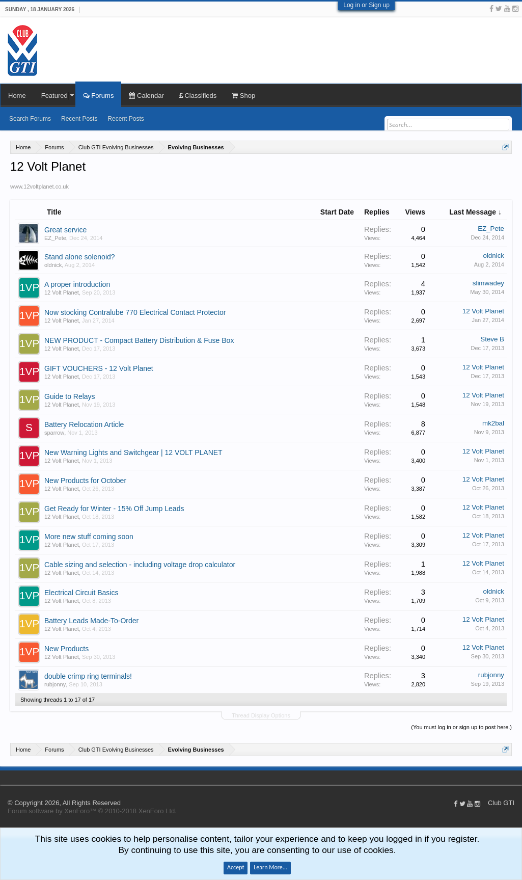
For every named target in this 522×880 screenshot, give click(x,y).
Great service (65, 230)
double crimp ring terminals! (88, 676)
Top (516, 777)
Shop (243, 95)
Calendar (146, 95)
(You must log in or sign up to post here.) (461, 727)
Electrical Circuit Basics (81, 593)
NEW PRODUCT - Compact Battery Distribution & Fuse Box (139, 340)
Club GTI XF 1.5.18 (5, 777)
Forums (98, 95)
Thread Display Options (261, 715)
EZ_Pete (55, 238)
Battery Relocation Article (84, 424)
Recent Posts (79, 118)
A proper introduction (77, 284)
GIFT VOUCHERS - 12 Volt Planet (98, 368)
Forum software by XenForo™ (92, 811)
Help (506, 777)
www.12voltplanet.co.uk (39, 186)
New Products (66, 649)
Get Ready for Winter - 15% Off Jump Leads (114, 508)
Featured (54, 95)
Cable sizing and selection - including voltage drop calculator (139, 565)
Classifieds (197, 95)
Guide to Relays (69, 396)
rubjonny (55, 684)
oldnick (53, 265)
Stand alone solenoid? (79, 257)
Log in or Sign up (366, 5)
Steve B (492, 339)
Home (17, 95)
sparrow (54, 433)
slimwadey (488, 283)
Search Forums (30, 118)
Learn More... (270, 867)
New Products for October (85, 480)
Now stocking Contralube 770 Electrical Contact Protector (135, 312)
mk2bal (493, 423)
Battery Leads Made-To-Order (91, 621)
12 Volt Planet (61, 292)
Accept (235, 867)
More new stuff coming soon (88, 536)
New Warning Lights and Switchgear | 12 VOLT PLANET (133, 452)
